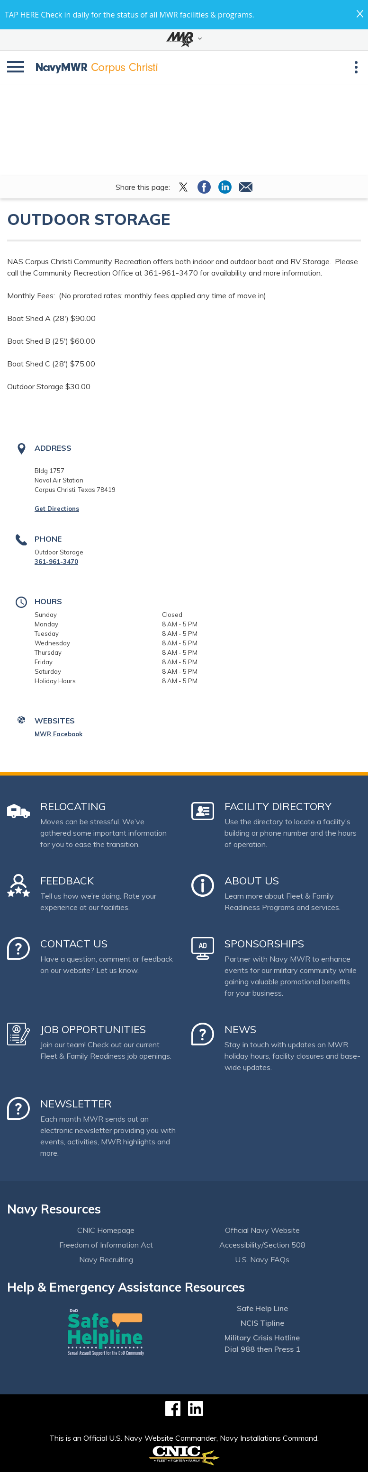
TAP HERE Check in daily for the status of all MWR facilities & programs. (129, 14)
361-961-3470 (56, 561)
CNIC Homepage (106, 1230)
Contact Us (74, 943)
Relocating (73, 806)
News (240, 1029)
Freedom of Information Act (106, 1244)
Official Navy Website (262, 1230)
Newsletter (76, 1103)
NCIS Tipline (262, 1323)
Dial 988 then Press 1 (262, 1349)
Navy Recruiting (106, 1259)
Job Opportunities (93, 1029)
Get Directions (57, 508)
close (360, 14)
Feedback (67, 880)
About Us (251, 880)
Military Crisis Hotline (262, 1337)
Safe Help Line (262, 1308)
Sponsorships (264, 943)
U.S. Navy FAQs (262, 1259)
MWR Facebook (58, 734)
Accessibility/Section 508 (262, 1244)
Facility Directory (278, 806)
